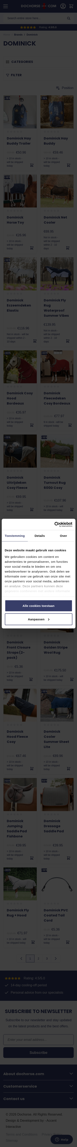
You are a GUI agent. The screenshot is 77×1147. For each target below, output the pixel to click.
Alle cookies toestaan (39, 605)
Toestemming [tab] (15, 535)
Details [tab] (39, 535)
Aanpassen (38, 619)
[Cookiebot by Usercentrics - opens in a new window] (54, 524)
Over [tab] (63, 535)
